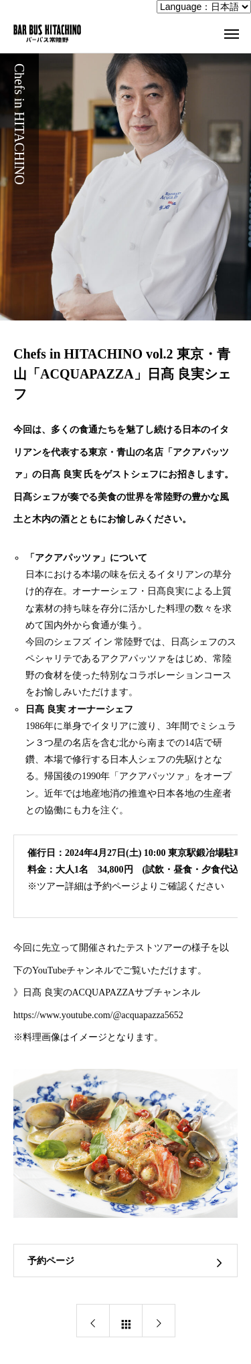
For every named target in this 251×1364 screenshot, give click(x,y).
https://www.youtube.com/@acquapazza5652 (98, 1015)
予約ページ (50, 1261)
